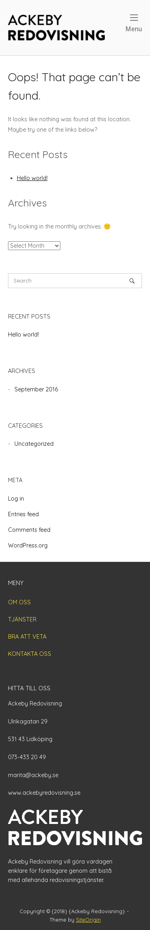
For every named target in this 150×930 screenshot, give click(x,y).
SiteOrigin (88, 919)
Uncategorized (34, 443)
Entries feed (23, 514)
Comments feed (29, 529)
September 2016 (36, 389)
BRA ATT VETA (27, 636)
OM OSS (19, 602)
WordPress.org (28, 545)
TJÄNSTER (22, 619)
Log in (16, 498)
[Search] (132, 280)
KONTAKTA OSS (29, 653)
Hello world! (32, 178)
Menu (133, 23)
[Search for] (75, 280)
